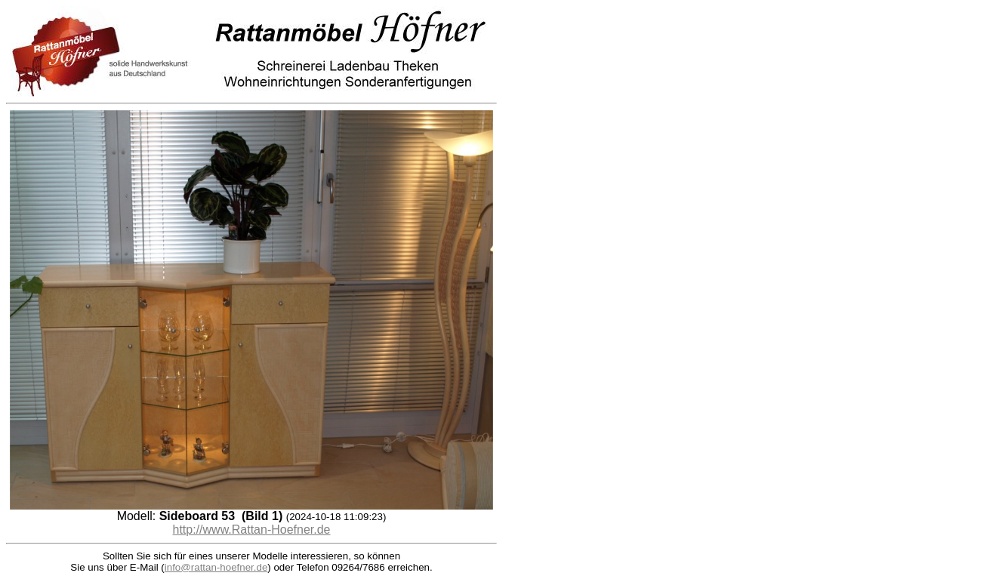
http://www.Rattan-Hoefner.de (252, 529)
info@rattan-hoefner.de (216, 567)
